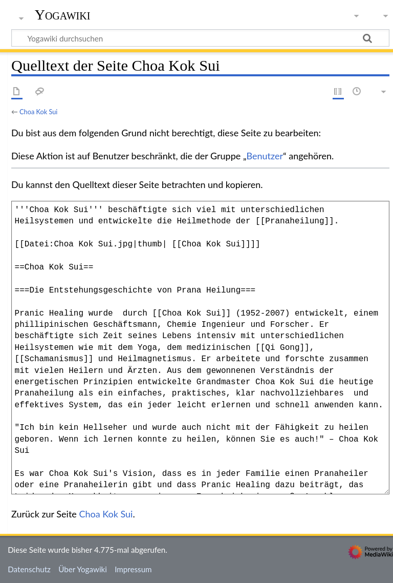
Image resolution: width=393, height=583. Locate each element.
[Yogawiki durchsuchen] (200, 38)
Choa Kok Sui (38, 112)
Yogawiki (63, 15)
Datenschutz (29, 569)
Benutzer (265, 155)
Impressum (133, 569)
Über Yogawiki (82, 569)
